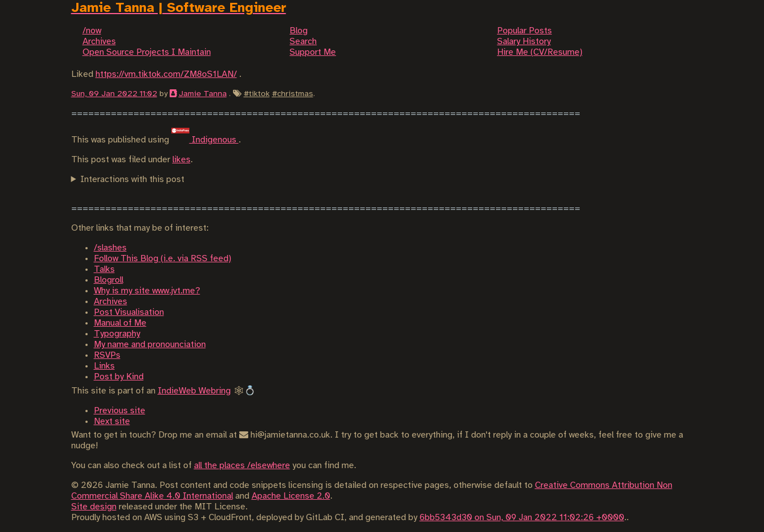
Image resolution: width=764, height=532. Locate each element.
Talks (104, 269)
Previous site (119, 411)
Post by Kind (119, 377)
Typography (117, 334)
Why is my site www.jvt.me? (147, 291)
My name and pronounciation (150, 344)
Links (104, 366)
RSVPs (107, 355)
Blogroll (108, 280)
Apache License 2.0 (291, 496)
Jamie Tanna (203, 93)
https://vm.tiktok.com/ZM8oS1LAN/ (166, 74)
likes (181, 160)
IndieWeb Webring (194, 391)
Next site (112, 421)
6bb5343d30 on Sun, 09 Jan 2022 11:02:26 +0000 (522, 517)
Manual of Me (120, 323)
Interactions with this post (132, 179)
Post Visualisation (129, 312)
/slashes (110, 248)
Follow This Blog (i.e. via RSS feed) (162, 258)
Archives (110, 301)
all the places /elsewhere (242, 465)
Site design (93, 507)
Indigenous (205, 140)
